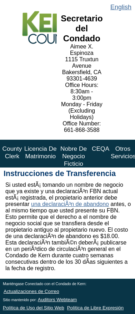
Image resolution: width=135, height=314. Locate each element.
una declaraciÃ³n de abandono (70, 204)
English (120, 7)
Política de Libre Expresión (95, 307)
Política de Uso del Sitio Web (33, 307)
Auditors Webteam (57, 299)
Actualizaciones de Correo (31, 291)
